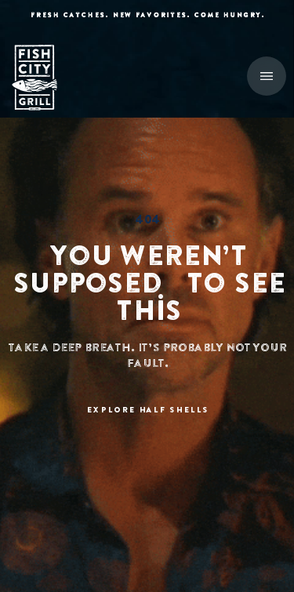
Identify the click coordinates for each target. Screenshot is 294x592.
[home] (43, 77)
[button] (266, 76)
